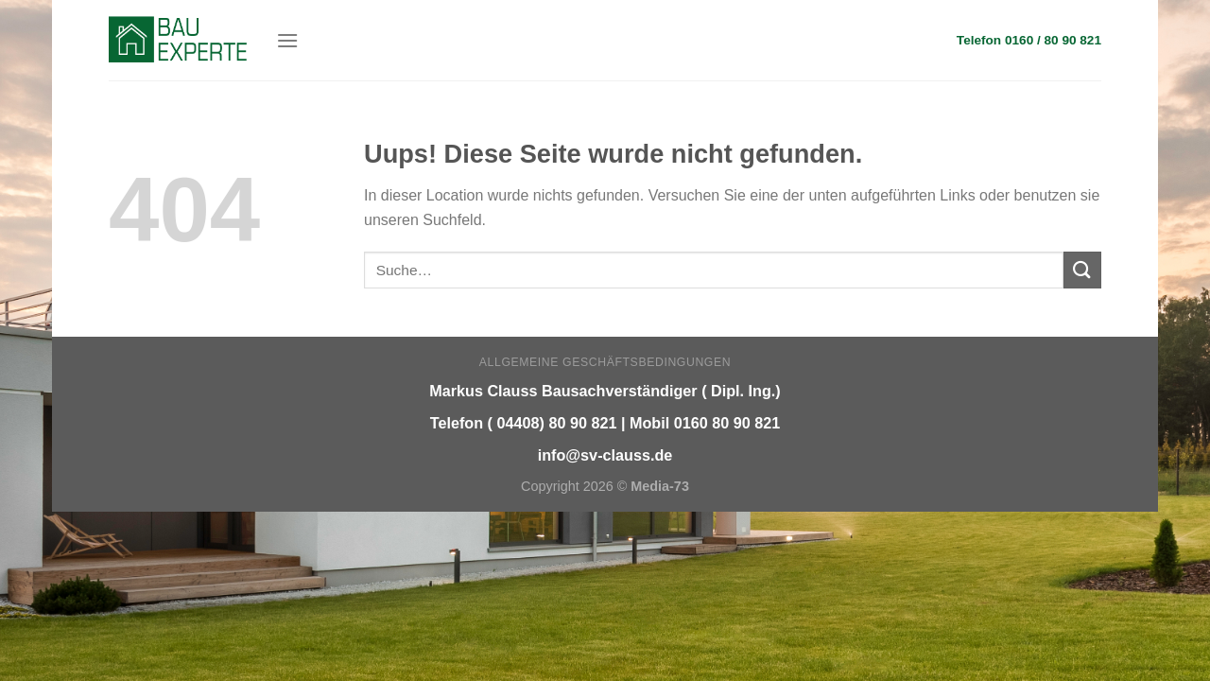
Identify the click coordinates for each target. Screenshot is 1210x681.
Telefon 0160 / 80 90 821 (1029, 40)
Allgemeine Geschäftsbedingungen (605, 362)
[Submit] (1082, 270)
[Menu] (287, 40)
